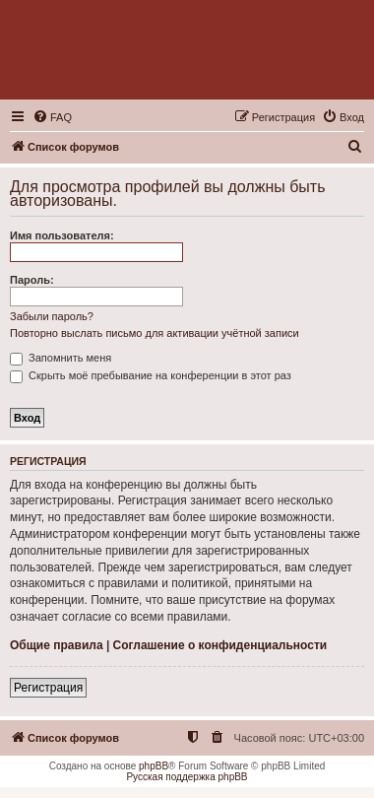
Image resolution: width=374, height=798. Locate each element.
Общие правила (56, 645)
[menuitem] (52, 117)
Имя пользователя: (62, 235)
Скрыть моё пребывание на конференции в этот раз (150, 375)
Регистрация (48, 688)
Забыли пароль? (52, 316)
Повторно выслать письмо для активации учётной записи (154, 333)
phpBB (153, 766)
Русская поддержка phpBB (186, 776)
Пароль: (32, 280)
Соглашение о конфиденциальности (220, 645)
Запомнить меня (60, 358)
